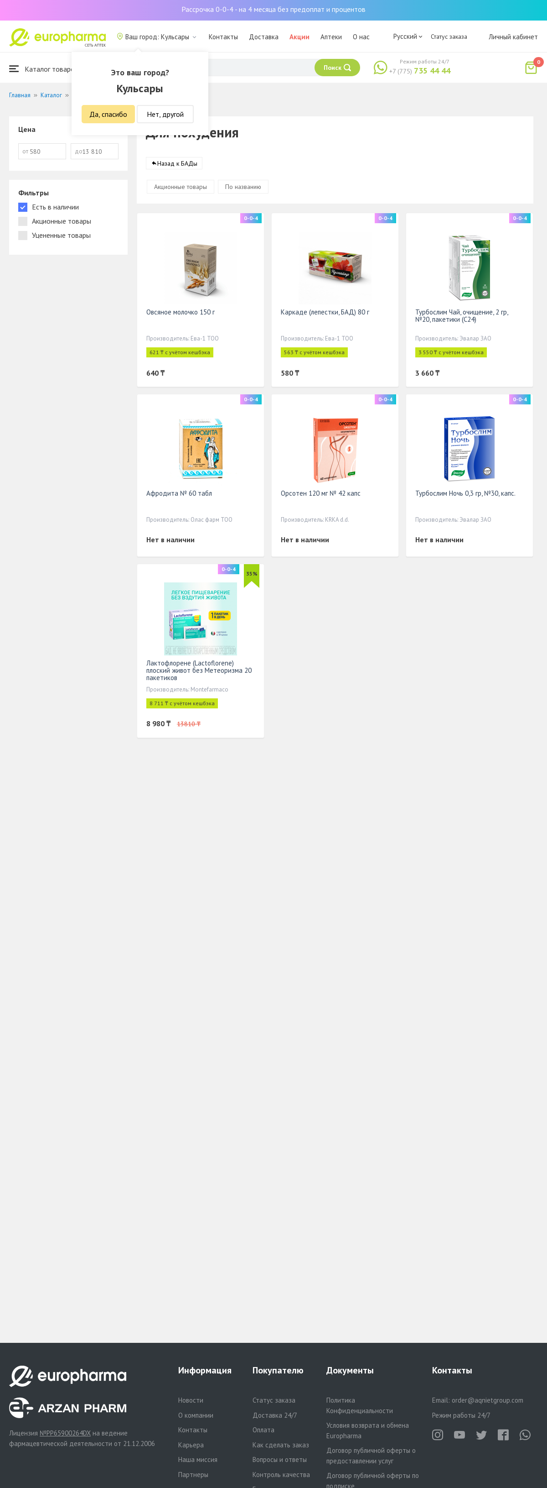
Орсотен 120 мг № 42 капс (321, 493)
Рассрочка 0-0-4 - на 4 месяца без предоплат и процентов (273, 9)
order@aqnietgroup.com (487, 1400)
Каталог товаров (43, 68)
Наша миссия (197, 1459)
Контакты (223, 36)
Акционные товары (180, 187)
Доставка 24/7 (275, 1415)
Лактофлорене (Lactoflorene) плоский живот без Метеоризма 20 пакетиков (199, 670)
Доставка (264, 36)
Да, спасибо (108, 114)
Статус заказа (449, 36)
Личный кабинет (513, 36)
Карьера (191, 1445)
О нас (361, 36)
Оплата (263, 1429)
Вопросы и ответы (280, 1459)
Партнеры (193, 1474)
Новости (190, 1400)
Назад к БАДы (177, 164)
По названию (243, 187)
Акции (299, 36)
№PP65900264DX (65, 1433)
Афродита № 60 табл (179, 493)
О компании (195, 1415)
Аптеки (331, 36)
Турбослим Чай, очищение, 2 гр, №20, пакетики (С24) (461, 316)
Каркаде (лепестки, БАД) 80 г (325, 312)
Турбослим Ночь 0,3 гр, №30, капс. (465, 493)
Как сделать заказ (281, 1445)
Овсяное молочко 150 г (180, 312)
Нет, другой (165, 114)
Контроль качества (281, 1474)
